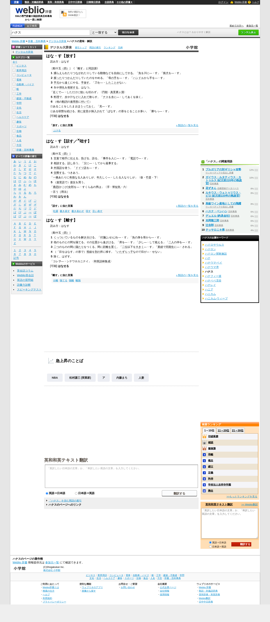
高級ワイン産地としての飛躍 (223, 203)
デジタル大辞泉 (57, 41)
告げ (83, 158)
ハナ (207, 258)
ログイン (223, 2)
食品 (18, 135)
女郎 (71, 186)
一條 (55, 177)
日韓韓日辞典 (93, 2)
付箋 (103, 237)
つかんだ (70, 77)
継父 (210, 466)
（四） (65, 68)
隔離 (71, 280)
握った (58, 77)
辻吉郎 (210, 225)
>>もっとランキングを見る (241, 496)
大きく (140, 246)
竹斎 (148, 177)
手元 (56, 82)
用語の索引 (95, 47)
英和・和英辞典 (55, 2)
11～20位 (223, 430)
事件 (105, 158)
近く (55, 92)
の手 (114, 77)
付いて (85, 101)
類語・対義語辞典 (34, 2)
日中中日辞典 (75, 2)
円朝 (105, 92)
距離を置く (110, 246)
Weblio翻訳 (204, 598)
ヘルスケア (22, 117)
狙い (83, 92)
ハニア (209, 289)
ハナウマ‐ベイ (213, 262)
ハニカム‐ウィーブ (216, 298)
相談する (59, 163)
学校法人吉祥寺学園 (219, 484)
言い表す (97, 211)
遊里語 (60, 182)
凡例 (120, 47)
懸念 (210, 490)
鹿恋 (55, 186)
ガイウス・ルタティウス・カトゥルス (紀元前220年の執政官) (224, 180)
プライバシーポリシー (54, 601)
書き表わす (77, 211)
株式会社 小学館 (51, 570)
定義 (210, 472)
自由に (118, 73)
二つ (56, 246)
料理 (56, 97)
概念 (210, 460)
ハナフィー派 (213, 276)
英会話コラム (25, 270)
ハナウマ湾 (212, 267)
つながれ (78, 73)
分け (89, 237)
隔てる (63, 280)
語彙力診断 (24, 284)
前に (80, 111)
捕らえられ (60, 73)
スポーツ (21, 126)
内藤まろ (121, 377)
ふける (57, 130)
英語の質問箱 (25, 280)
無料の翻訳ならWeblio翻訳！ (75, 14)
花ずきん (211, 188)
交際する (59, 172)
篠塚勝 (212, 448)
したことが (112, 82)
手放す (85, 82)
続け (69, 111)
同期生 (170, 246)
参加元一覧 (252, 25)
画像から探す (89, 590)
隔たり (80, 246)
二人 (171, 242)
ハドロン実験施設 (216, 253)
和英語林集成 (102, 261)
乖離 (210, 454)
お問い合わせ (128, 587)
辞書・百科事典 (37, 41)
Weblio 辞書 (240, 2)
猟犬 (165, 73)
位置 (94, 242)
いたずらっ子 (125, 251)
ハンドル (138, 77)
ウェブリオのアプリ (92, 587)
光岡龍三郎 (212, 220)
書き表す (65, 211)
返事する (111, 163)
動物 (103, 73)
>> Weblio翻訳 (249, 504)
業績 (160, 246)
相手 (64, 158)
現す (88, 211)
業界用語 (21, 70)
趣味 (18, 121)
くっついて (60, 237)
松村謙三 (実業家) (80, 377)
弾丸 (62, 87)
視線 (89, 251)
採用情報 (164, 594)
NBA (55, 377)
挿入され (96, 111)
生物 (18, 131)
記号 (16, 258)
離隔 (78, 280)
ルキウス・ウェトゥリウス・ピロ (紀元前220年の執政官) (223, 194)
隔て (78, 242)
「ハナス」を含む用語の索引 (65, 500)
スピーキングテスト (29, 289)
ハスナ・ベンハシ (216, 211)
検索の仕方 (48, 590)
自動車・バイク (25, 84)
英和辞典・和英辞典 (209, 594)
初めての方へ (237, 25)
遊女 (73, 182)
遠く (67, 82)
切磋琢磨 (213, 436)
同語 (91, 68)
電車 (18, 79)
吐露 (55, 211)
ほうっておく (86, 106)
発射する (72, 87)
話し (70, 163)
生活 (18, 112)
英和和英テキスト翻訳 (66, 460)
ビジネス (21, 65)
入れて (85, 97)
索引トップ (81, 47)
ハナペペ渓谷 (213, 280)
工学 (18, 93)
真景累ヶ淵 (117, 92)
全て (15, 62)
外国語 (58, 167)
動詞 (64, 101)
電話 (133, 158)
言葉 (56, 158)
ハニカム (210, 294)
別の (97, 251)
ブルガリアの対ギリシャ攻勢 (223, 169)
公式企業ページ (168, 587)
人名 (18, 140)
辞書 (16, 2)
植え (157, 242)
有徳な (73, 177)
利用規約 (47, 598)
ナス (105, 97)
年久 (99, 177)
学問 (18, 103)
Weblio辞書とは (51, 587)
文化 (18, 107)
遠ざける (108, 242)
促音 (85, 111)
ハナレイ (210, 285)
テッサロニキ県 (215, 229)
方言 (18, 145)
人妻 (141, 377)
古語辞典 (109, 2)
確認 (210, 442)
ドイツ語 (81, 167)
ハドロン (210, 249)
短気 (117, 186)
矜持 (210, 478)
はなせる (63, 115)
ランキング (109, 47)
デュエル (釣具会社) (218, 215)
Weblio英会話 (25, 275)
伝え (73, 158)
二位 (124, 246)
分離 (55, 280)
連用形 (74, 101)
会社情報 (164, 590)
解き (83, 237)
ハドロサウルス (214, 244)
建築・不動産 (24, 98)
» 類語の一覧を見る (187, 125)
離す (80, 68)
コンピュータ (24, 75)
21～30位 (237, 430)
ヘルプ (255, 2)
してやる (127, 73)
